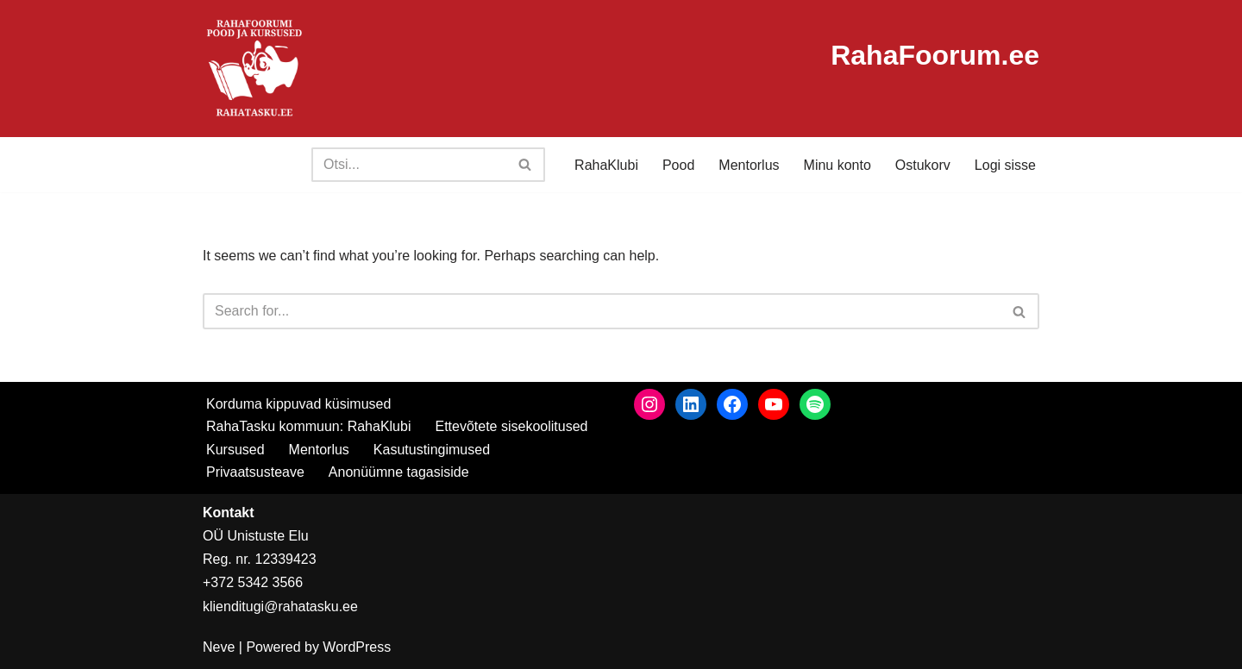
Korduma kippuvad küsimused (298, 404)
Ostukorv (922, 165)
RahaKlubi (606, 165)
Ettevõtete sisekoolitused (511, 426)
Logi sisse (1005, 165)
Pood (678, 165)
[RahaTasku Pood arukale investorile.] (254, 69)
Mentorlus (748, 165)
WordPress (357, 647)
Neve (219, 647)
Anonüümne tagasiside (399, 472)
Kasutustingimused (431, 449)
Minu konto (837, 165)
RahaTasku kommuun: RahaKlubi (308, 426)
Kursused (235, 449)
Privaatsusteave (255, 472)
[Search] (408, 164)
